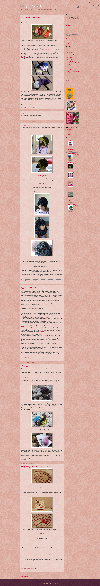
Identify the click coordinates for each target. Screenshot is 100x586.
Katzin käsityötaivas (72, 153)
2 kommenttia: (34, 280)
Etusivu (41, 574)
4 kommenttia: (33, 568)
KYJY (26, 282)
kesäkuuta (71, 74)
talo (67, 41)
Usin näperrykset (71, 149)
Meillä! (69, 171)
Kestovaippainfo (69, 131)
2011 (69, 50)
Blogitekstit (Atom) (25, 576)
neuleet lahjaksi (69, 36)
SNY (67, 40)
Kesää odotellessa (76, 141)
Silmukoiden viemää (72, 180)
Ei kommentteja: (35, 107)
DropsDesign (68, 129)
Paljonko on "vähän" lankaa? (32, 17)
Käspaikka (68, 134)
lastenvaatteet (68, 33)
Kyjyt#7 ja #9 (26, 125)
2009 (69, 78)
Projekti (50, 314)
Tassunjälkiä (70, 140)
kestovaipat (68, 27)
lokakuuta (70, 55)
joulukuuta (71, 52)
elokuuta (70, 59)
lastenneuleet (68, 32)
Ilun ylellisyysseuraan (47, 49)
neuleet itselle (68, 35)
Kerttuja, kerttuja (76, 181)
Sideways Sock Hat (39, 259)
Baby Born (68, 25)
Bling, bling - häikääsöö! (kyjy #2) (34, 466)
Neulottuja (75, 163)
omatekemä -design (71, 204)
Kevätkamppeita (76, 205)
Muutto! (69, 201)
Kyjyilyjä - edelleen (28, 287)
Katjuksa (69, 162)
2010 (69, 77)
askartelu (68, 23)
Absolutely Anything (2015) (72, 150)
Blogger (56, 583)
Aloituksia (25, 366)
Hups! (23, 113)
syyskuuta (70, 57)
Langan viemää (71, 200)
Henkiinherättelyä (76, 154)
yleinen (67, 43)
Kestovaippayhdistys (70, 132)
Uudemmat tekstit (24, 574)
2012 (69, 49)
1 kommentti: (34, 117)
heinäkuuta (71, 61)
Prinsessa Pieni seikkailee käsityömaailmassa (73, 190)
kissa (67, 28)
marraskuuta (71, 54)
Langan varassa (31, 5)
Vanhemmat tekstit (59, 574)
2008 (69, 80)
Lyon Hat (39, 175)
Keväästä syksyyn (76, 172)
